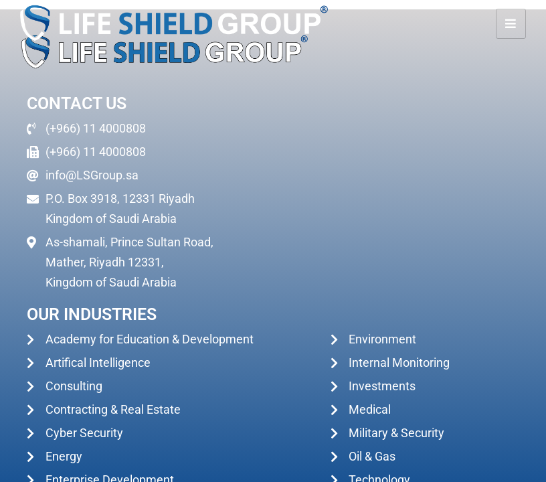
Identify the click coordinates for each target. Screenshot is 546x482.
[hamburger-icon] (511, 24)
